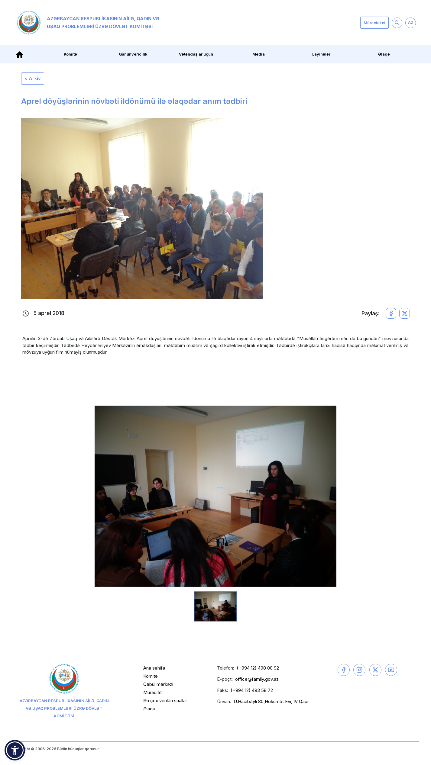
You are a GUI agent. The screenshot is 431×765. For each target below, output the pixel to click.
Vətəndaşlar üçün (196, 54)
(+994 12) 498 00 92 (258, 668)
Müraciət (152, 692)
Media (258, 54)
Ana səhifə (154, 668)
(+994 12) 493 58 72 (252, 690)
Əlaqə (384, 54)
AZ (410, 22)
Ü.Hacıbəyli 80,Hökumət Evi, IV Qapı (271, 701)
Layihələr (321, 54)
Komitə (70, 54)
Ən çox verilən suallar (165, 700)
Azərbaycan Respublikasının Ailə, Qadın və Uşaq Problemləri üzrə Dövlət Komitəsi (88, 23)
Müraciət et (374, 22)
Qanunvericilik (133, 54)
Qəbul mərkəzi (158, 684)
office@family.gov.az (257, 679)
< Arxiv (32, 78)
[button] (15, 750)
